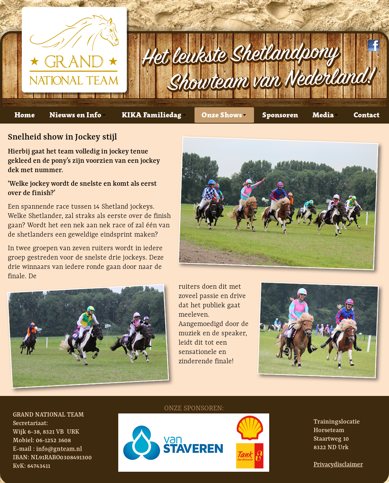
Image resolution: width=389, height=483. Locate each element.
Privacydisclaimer (338, 464)
